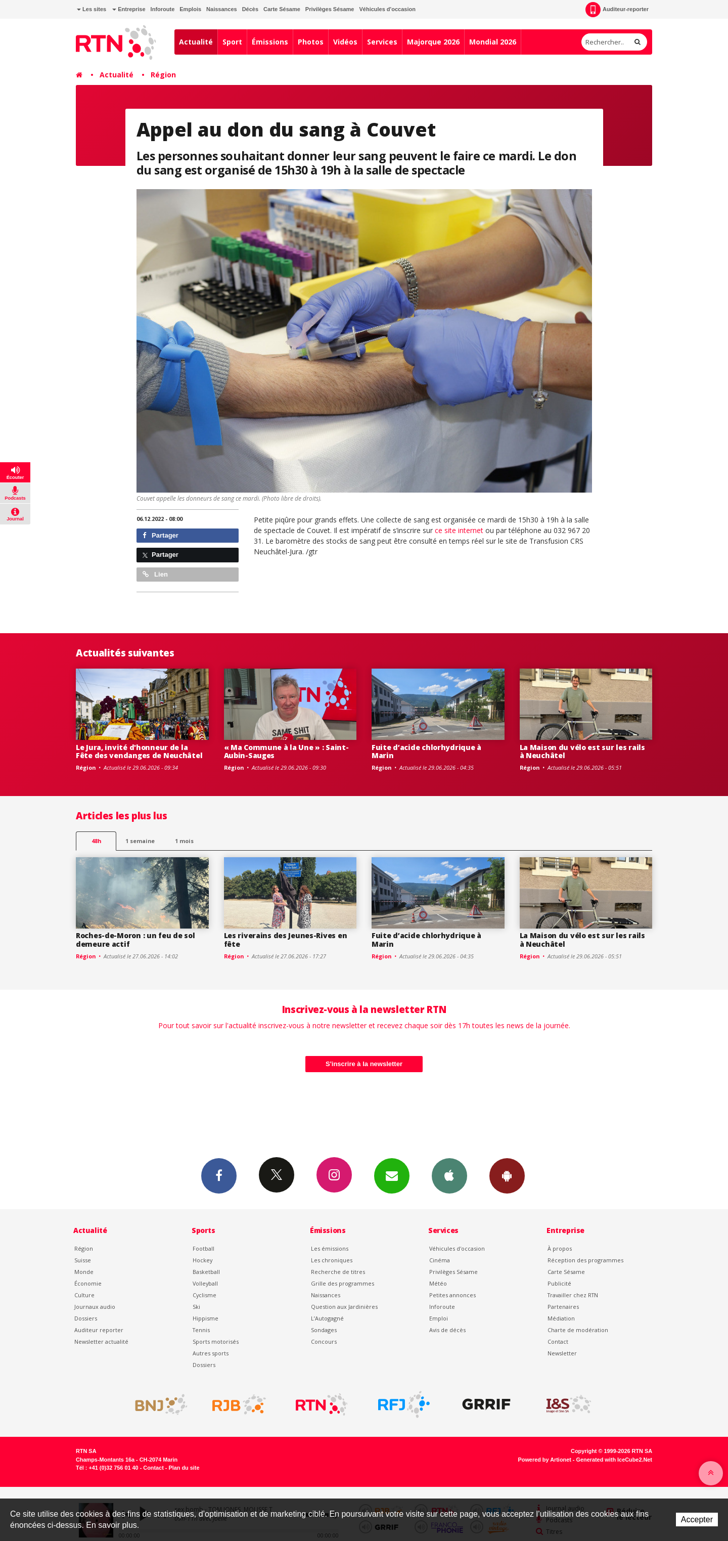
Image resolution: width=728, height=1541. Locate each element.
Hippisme (205, 1318)
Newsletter (562, 1353)
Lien (155, 574)
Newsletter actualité (101, 1341)
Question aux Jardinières (344, 1306)
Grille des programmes (342, 1283)
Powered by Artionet (544, 1460)
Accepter (697, 1519)
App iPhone (449, 1175)
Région (163, 74)
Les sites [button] (91, 9)
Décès (250, 9)
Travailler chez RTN (573, 1295)
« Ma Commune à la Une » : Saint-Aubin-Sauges (286, 751)
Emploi (438, 1318)
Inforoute (163, 9)
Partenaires (563, 1306)
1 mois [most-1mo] (184, 841)
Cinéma (439, 1260)
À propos (560, 1248)
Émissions (270, 42)
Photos (311, 42)
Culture (84, 1295)
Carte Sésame (281, 9)
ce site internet (460, 530)
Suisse (82, 1260)
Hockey (202, 1260)
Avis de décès (447, 1330)
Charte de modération (578, 1330)
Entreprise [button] (128, 9)
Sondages (324, 1330)
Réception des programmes (585, 1260)
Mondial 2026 (492, 42)
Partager (160, 535)
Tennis (201, 1330)
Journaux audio (94, 1306)
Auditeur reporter (98, 1330)
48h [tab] (96, 841)
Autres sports (211, 1353)
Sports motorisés (216, 1341)
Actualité (196, 42)
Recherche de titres (338, 1271)
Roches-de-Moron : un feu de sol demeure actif (135, 940)
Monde (84, 1271)
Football (203, 1248)
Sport (232, 42)
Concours (324, 1341)
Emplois (190, 9)
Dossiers (85, 1318)
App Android (507, 1175)
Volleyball (205, 1283)
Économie (88, 1283)
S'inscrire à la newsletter (364, 1064)
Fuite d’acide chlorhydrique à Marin (426, 751)
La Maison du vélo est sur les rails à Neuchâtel (582, 751)
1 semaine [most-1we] (140, 841)
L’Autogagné (327, 1318)
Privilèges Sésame (329, 9)
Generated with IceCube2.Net (614, 1460)
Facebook (219, 1175)
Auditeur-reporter (617, 9)
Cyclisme (204, 1295)
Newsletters (392, 1175)
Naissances (221, 9)
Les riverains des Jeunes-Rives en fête (285, 940)
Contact (558, 1341)
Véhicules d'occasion (387, 9)
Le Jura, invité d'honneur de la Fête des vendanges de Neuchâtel (139, 751)
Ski (196, 1306)
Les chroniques (331, 1260)
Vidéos (345, 42)
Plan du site (183, 1468)
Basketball (206, 1271)
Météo (438, 1283)
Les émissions (329, 1248)
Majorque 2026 (433, 42)
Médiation (561, 1318)
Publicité (559, 1283)
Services (382, 42)
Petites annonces (452, 1295)
